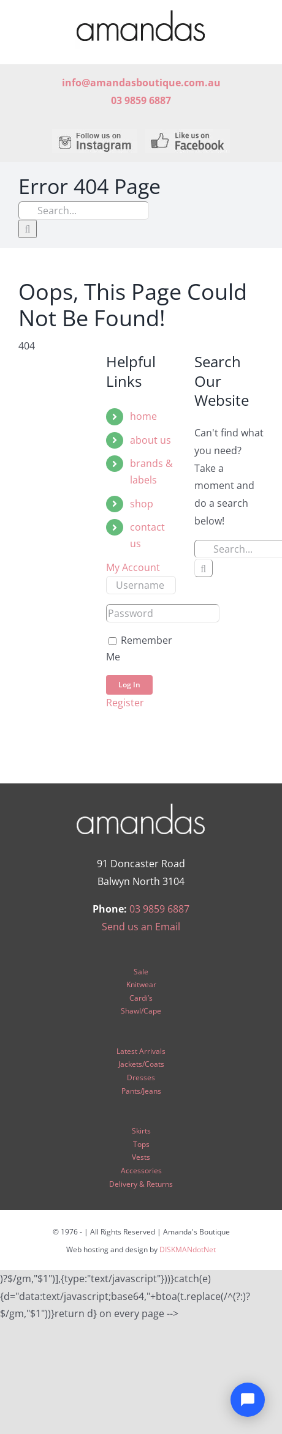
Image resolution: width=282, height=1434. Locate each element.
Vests (141, 1157)
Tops (141, 1144)
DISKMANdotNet (187, 1249)
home (143, 416)
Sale (141, 971)
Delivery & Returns (141, 1184)
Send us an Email (141, 926)
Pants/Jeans (141, 1091)
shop (141, 503)
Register (125, 702)
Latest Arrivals (141, 1051)
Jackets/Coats (141, 1064)
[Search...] (83, 210)
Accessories (141, 1170)
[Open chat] (248, 1400)
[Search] (27, 229)
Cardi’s (141, 998)
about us (150, 440)
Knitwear (141, 984)
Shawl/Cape (141, 1011)
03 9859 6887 (159, 909)
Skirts (141, 1131)
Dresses (141, 1077)
